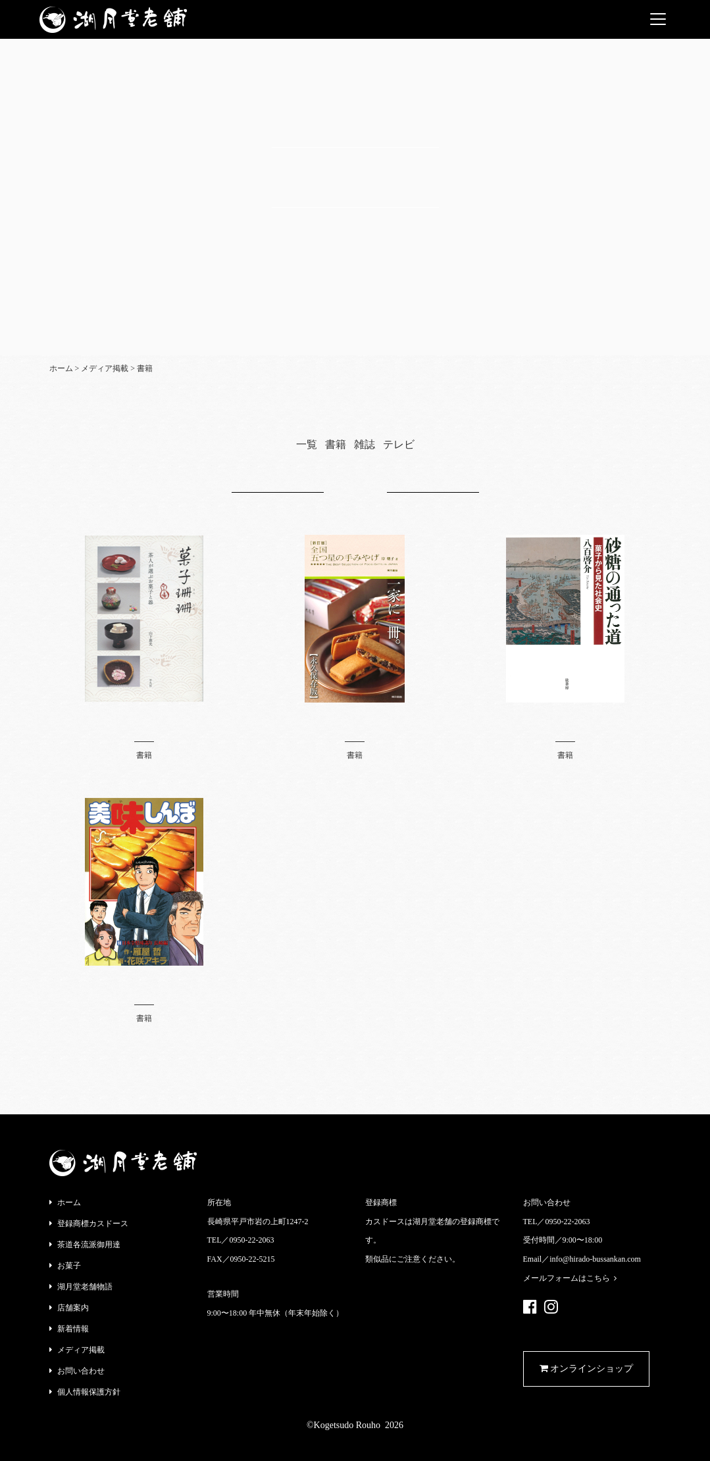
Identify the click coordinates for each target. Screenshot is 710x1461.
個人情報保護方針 (88, 1392)
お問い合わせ (81, 1370)
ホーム (69, 1202)
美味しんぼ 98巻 (144, 985)
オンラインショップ (587, 1369)
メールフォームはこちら (570, 1278)
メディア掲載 (81, 1349)
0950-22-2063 (252, 1240)
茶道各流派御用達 (88, 1244)
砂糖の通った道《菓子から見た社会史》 (565, 722)
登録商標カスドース (92, 1223)
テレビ (399, 444)
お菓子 (69, 1265)
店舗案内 (73, 1307)
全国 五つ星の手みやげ (355, 722)
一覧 (306, 444)
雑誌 (364, 444)
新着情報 (73, 1328)
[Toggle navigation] (658, 19)
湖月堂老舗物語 (85, 1286)
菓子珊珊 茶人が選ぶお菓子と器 (144, 722)
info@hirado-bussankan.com (595, 1259)
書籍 (335, 444)
